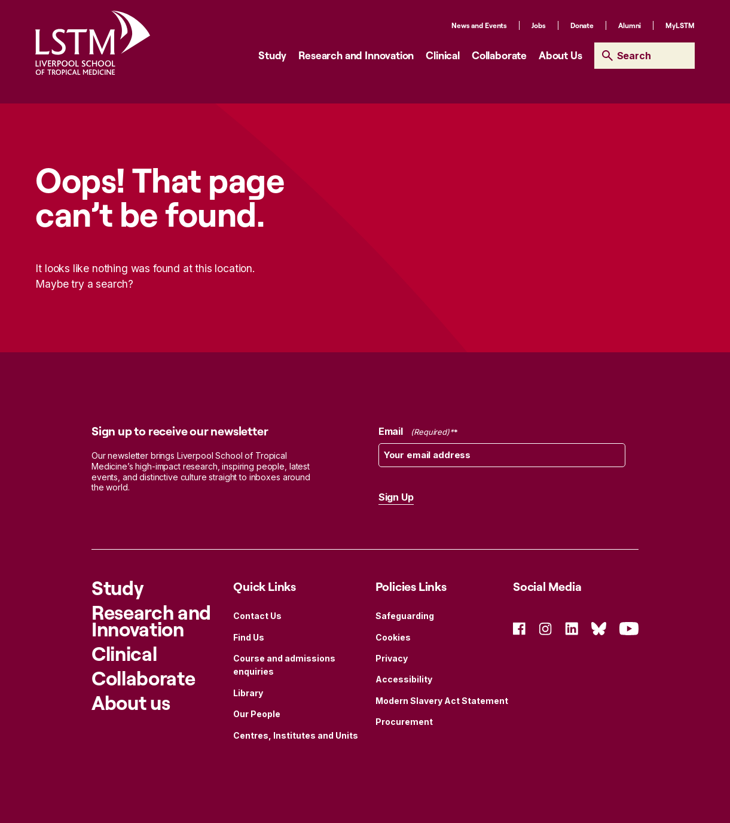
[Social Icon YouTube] (629, 628)
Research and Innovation (356, 55)
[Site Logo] (92, 43)
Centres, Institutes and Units (295, 735)
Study (272, 55)
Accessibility (403, 679)
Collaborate (499, 55)
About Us (560, 55)
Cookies (393, 637)
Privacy (391, 658)
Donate (582, 25)
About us (130, 702)
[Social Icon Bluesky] (598, 628)
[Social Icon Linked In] (571, 628)
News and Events (479, 25)
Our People (256, 714)
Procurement (404, 722)
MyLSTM (679, 25)
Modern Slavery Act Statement (441, 701)
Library (248, 693)
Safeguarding (404, 616)
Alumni (629, 25)
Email (418, 431)
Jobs (539, 25)
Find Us (248, 637)
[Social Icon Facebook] (519, 628)
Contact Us (257, 616)
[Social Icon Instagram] (545, 628)
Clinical (443, 55)
